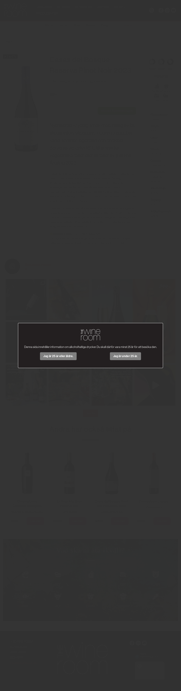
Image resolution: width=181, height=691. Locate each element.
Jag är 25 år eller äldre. (58, 356)
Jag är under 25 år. (125, 356)
